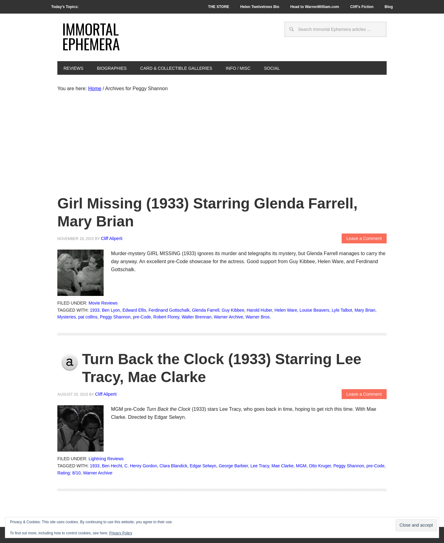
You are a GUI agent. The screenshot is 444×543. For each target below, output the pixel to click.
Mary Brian (365, 310)
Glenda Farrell (206, 310)
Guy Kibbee (233, 310)
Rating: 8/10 (69, 472)
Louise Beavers (314, 310)
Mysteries (66, 316)
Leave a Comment (364, 238)
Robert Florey (166, 316)
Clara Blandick (173, 465)
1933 (95, 310)
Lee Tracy (259, 465)
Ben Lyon (111, 310)
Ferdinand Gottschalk (169, 310)
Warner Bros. (258, 316)
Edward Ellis (134, 310)
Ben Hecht (112, 465)
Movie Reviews (102, 303)
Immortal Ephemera (91, 36)
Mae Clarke (282, 465)
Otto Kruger (320, 465)
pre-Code (142, 316)
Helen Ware (285, 310)
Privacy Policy (120, 533)
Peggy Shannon (115, 316)
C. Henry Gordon (141, 465)
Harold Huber (259, 310)
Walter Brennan (197, 316)
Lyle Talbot (342, 310)
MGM (301, 465)
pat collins (87, 316)
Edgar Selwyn (203, 465)
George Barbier (233, 465)
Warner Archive (228, 316)
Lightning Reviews (106, 458)
